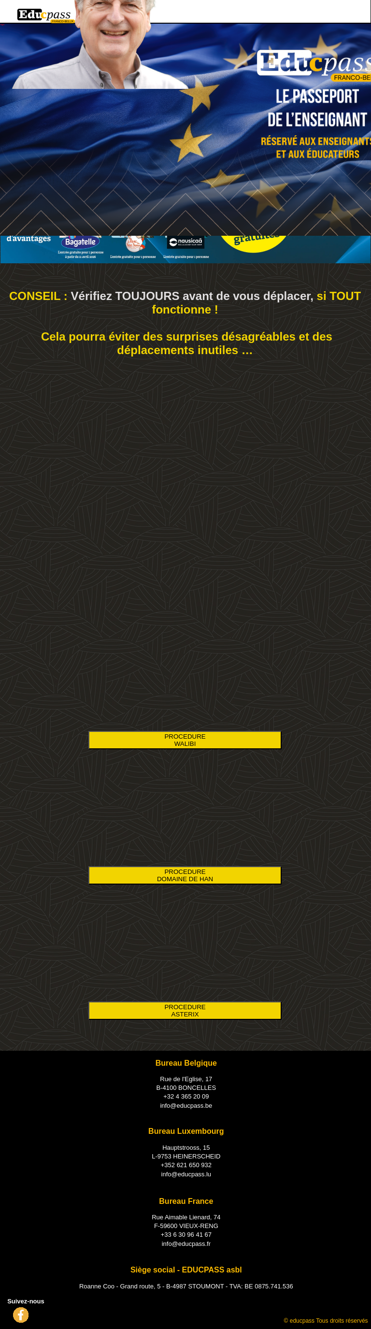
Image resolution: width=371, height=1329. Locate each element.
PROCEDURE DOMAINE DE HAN (185, 875)
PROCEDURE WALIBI (184, 740)
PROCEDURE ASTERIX (184, 1010)
